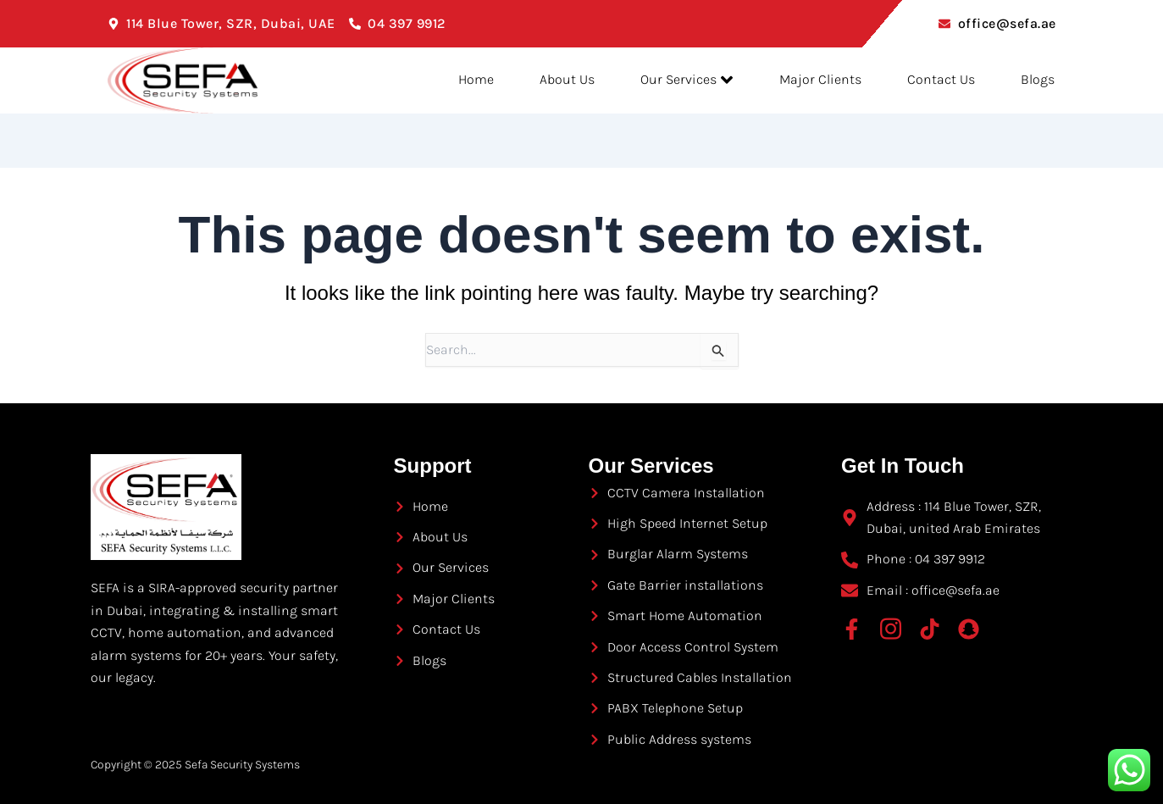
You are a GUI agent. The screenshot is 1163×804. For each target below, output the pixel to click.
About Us (548, 80)
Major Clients (811, 80)
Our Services (673, 80)
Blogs (1038, 80)
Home (452, 80)
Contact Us (937, 80)
